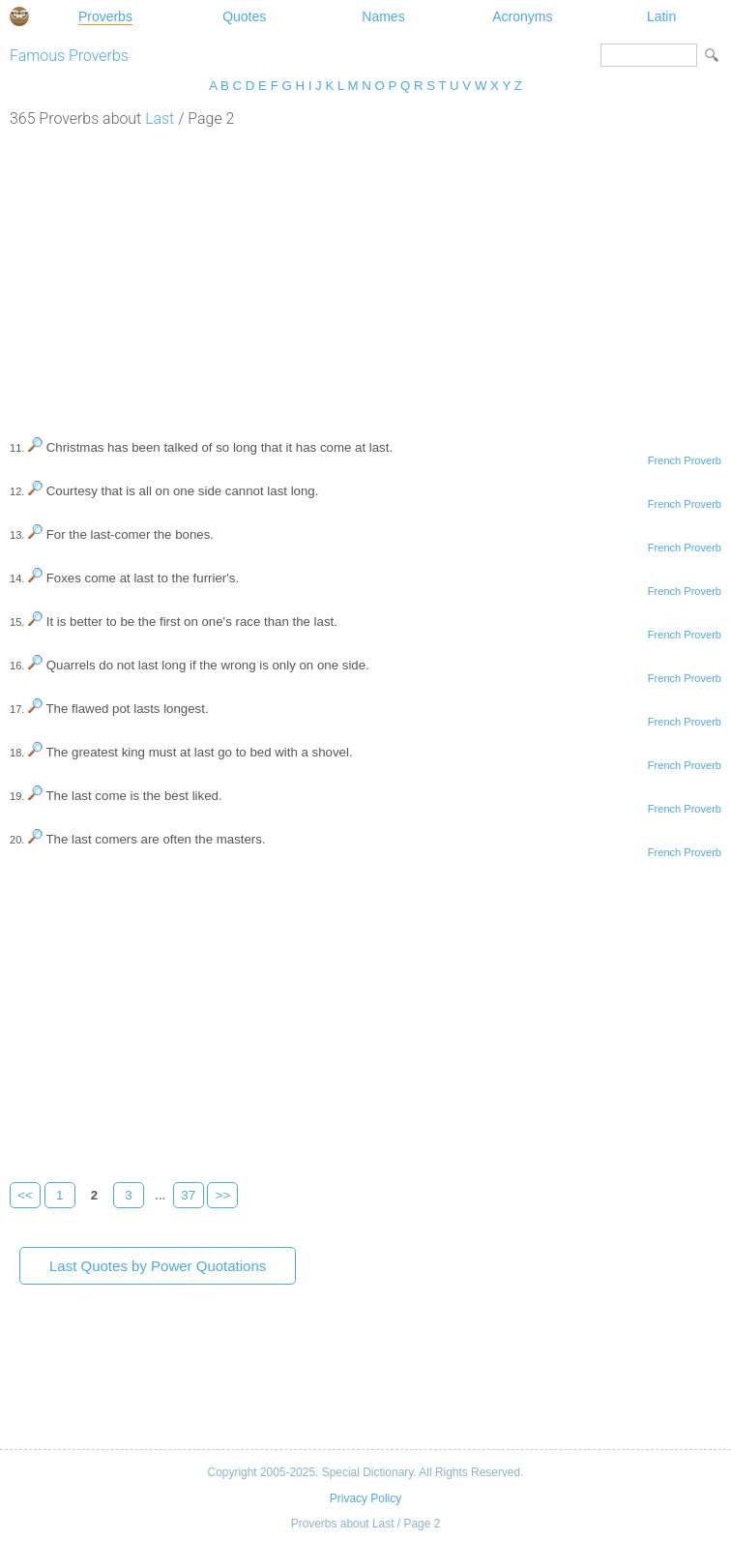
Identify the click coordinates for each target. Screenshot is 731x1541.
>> (223, 1195)
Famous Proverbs (69, 55)
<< (25, 1195)
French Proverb (684, 460)
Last (159, 118)
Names (383, 16)
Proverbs (105, 16)
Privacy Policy (365, 1498)
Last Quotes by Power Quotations (157, 1266)
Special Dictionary (19, 16)
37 (188, 1195)
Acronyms (522, 16)
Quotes (244, 16)
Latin (661, 16)
